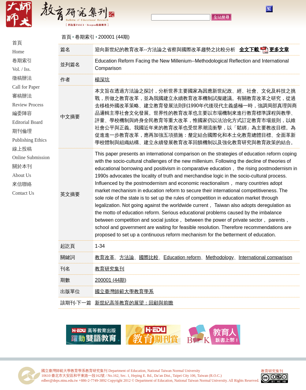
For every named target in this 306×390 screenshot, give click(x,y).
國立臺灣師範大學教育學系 (124, 291)
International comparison (265, 257)
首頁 (66, 37)
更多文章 (279, 49)
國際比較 (149, 257)
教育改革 (104, 257)
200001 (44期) (113, 37)
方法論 (126, 257)
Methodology (220, 257)
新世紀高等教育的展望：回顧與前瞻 (134, 302)
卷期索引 (85, 37)
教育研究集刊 (109, 268)
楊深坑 (102, 79)
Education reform (182, 257)
